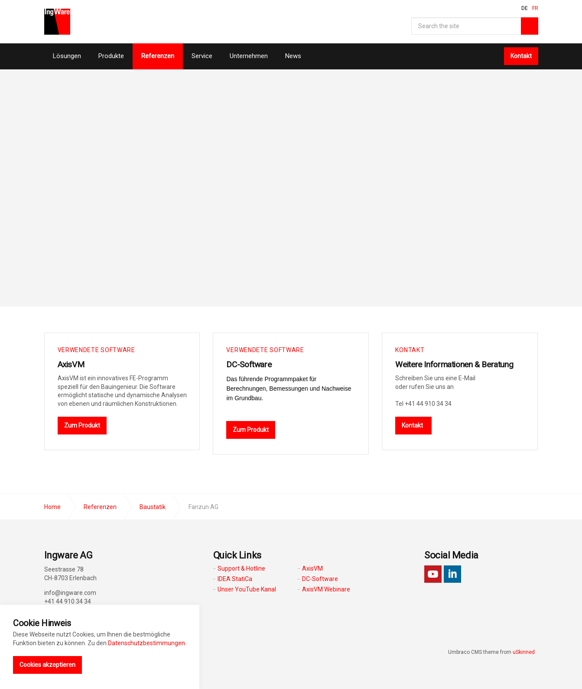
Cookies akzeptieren (47, 664)
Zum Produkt (82, 424)
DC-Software (250, 364)
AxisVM (72, 364)
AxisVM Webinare (326, 589)
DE (524, 8)
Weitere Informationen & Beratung (457, 364)
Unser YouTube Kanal (247, 589)
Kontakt (521, 55)
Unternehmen (249, 56)
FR (535, 8)
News (293, 56)
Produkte (111, 56)
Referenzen (157, 56)
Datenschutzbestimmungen (146, 643)
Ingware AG (57, 22)
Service (202, 56)
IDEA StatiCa (235, 578)
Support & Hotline (241, 568)
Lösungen (67, 56)
